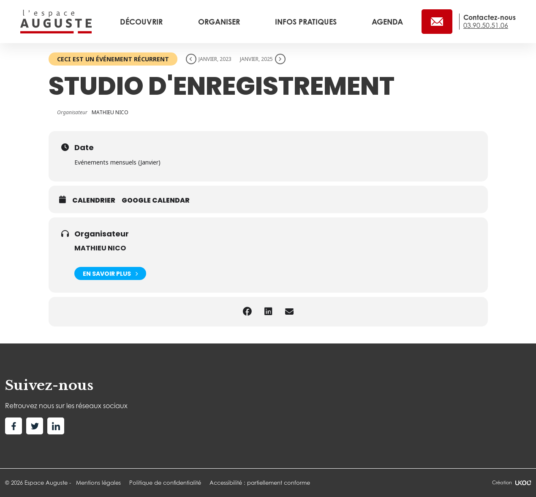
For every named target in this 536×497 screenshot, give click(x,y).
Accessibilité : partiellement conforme (260, 482)
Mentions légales (98, 482)
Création (511, 483)
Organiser (220, 21)
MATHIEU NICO (100, 248)
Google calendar (156, 200)
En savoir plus (110, 273)
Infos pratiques (307, 21)
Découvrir (142, 21)
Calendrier (93, 200)
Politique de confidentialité (165, 482)
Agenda (387, 21)
